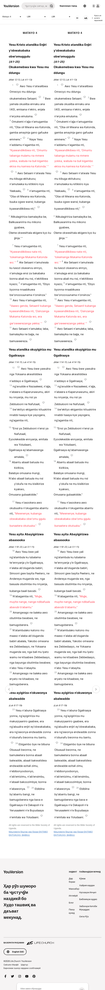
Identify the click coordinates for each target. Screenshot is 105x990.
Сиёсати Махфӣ (11, 964)
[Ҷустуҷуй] (34, 6)
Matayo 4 (12, 16)
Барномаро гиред (68, 6)
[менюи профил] (95, 6)
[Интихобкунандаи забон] (85, 6)
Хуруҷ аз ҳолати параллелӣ (97, 17)
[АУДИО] (77, 18)
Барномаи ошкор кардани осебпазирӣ (22, 968)
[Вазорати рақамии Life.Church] (52, 941)
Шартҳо (24, 964)
